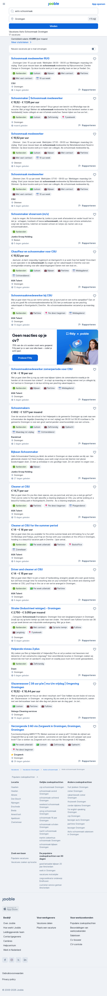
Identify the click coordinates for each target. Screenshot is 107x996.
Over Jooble (9, 923)
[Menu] (4, 4)
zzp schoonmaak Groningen (51, 787)
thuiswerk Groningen (77, 801)
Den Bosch (16, 799)
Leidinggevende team (13, 932)
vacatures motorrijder (48, 874)
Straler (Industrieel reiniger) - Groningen (36, 608)
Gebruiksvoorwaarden (12, 973)
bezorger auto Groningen (79, 820)
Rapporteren (87, 89)
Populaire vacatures (20, 858)
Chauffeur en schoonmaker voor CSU (34, 251)
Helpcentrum (9, 945)
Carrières (7, 941)
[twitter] (18, 960)
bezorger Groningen (76, 828)
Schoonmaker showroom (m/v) (30, 214)
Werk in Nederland (12, 949)
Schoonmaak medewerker (27, 133)
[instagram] (11, 960)
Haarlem (14, 787)
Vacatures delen (44, 923)
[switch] (93, 49)
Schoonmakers (20, 408)
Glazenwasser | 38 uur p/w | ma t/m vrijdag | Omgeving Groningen (45, 685)
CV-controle (76, 944)
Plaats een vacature (46, 927)
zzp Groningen (74, 816)
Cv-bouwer (75, 939)
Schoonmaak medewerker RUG (30, 58)
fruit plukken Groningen (78, 787)
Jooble (20, 989)
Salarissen (75, 935)
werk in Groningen (47, 870)
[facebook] (5, 960)
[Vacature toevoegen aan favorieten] (94, 59)
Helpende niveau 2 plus (25, 648)
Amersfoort (16, 814)
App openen (98, 4)
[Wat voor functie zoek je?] (53, 11)
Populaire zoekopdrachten (25, 777)
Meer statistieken (21, 42)
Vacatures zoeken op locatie (24, 862)
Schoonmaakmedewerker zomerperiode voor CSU (42, 369)
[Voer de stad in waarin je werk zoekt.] (53, 19)
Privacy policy (9, 979)
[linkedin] (25, 960)
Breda (13, 810)
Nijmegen (15, 802)
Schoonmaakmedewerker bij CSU (31, 295)
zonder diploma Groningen (79, 805)
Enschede (15, 806)
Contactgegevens (12, 936)
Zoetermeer (16, 822)
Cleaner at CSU (20, 486)
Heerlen (14, 791)
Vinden (53, 26)
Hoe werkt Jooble (12, 927)
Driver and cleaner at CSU (27, 569)
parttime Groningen (76, 824)
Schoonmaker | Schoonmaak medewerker (37, 98)
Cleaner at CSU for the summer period (34, 525)
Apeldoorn (15, 818)
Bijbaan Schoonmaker (24, 451)
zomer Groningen (75, 791)
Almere (14, 795)
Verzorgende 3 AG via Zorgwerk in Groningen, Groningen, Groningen (46, 728)
